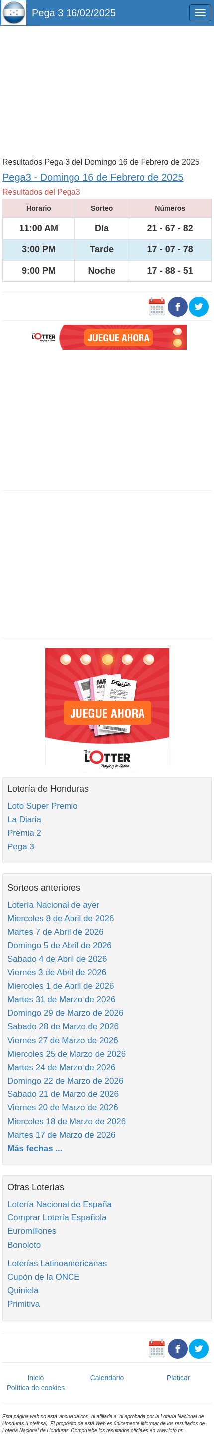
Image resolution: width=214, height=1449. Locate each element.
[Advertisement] (107, 90)
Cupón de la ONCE (43, 1277)
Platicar (178, 1378)
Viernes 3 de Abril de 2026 (56, 972)
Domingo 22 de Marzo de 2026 (65, 1081)
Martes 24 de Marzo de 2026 (61, 1067)
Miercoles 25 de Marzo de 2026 (66, 1054)
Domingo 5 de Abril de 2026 (59, 945)
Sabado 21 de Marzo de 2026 (63, 1094)
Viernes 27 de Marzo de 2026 (62, 1040)
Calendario (107, 1378)
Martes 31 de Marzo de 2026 (61, 999)
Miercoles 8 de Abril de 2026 (60, 918)
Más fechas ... (35, 1148)
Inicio (35, 1378)
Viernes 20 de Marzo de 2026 (62, 1107)
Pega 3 (20, 846)
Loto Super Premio (42, 806)
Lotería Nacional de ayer (53, 905)
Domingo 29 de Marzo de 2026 (65, 1013)
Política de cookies (35, 1388)
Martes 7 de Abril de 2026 (55, 932)
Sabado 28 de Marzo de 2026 (63, 1026)
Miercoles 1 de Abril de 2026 (60, 986)
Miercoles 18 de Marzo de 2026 (66, 1121)
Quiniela (22, 1290)
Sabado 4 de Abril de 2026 (57, 959)
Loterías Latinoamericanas (57, 1263)
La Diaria (24, 819)
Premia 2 (24, 833)
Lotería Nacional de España (59, 1204)
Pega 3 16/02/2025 (74, 12)
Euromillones (31, 1231)
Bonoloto (24, 1245)
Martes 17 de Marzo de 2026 (61, 1135)
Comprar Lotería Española (56, 1217)
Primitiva (23, 1304)
